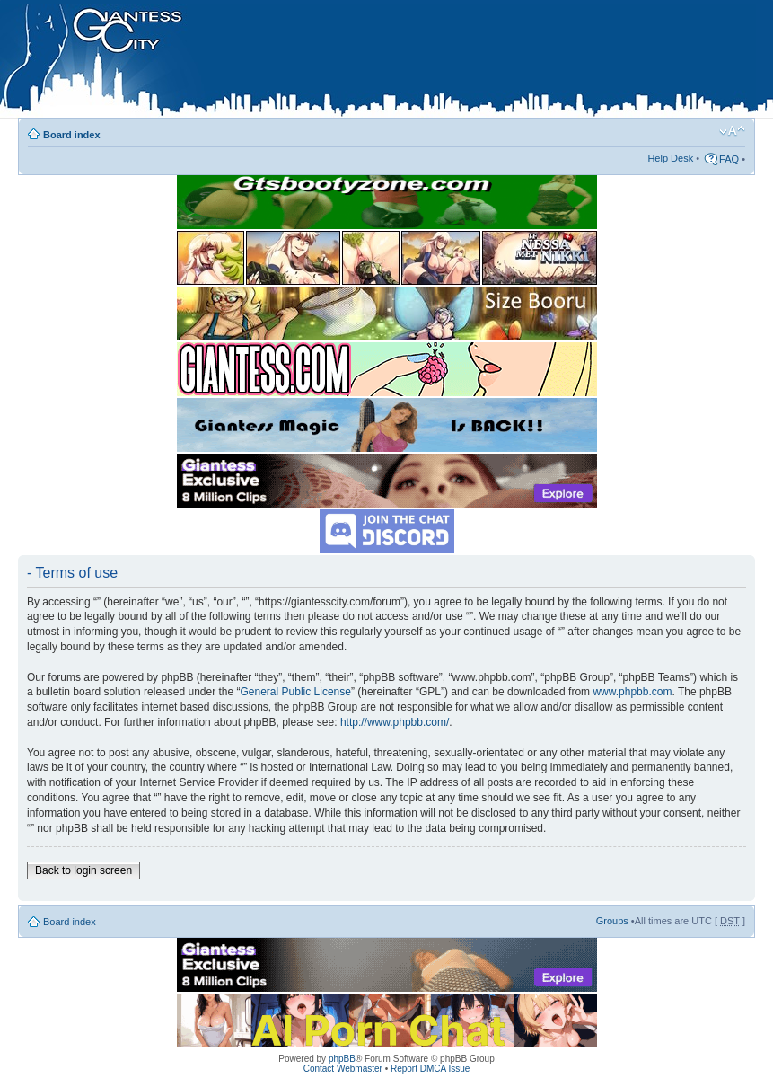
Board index (72, 134)
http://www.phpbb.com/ (394, 722)
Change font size (732, 131)
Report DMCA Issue (430, 1069)
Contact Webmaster (342, 1069)
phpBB (342, 1059)
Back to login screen (83, 870)
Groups (612, 920)
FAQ (729, 159)
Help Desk (670, 158)
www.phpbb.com (632, 691)
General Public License (296, 691)
